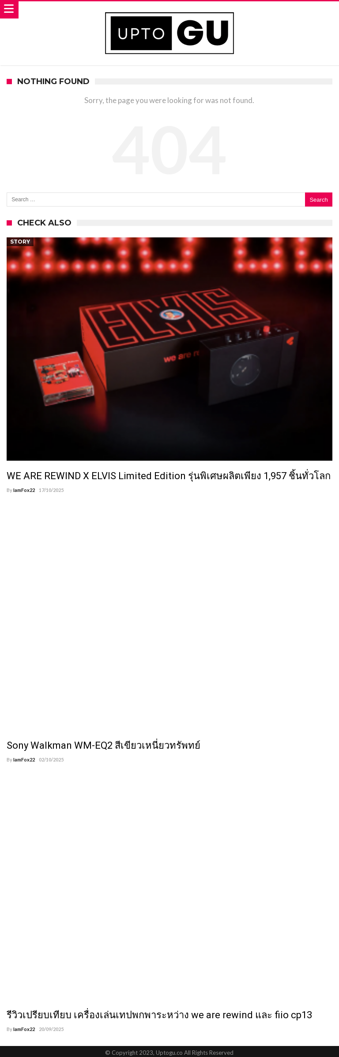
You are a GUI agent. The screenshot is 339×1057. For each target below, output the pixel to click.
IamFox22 (24, 490)
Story (20, 241)
